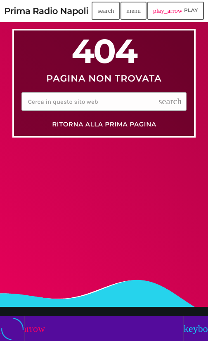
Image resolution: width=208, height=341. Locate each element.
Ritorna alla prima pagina (104, 124)
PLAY (175, 10)
